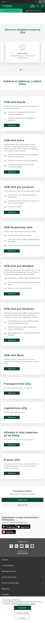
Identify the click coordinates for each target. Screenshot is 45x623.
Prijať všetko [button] (22, 608)
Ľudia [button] (4, 2)
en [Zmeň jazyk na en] (43, 2)
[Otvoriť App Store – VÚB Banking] (23, 527)
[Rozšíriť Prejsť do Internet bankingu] (11, 11)
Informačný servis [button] (9, 571)
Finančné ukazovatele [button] (10, 583)
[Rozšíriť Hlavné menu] (42, 6)
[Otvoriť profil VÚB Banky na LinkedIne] (16, 546)
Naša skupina (32, 6)
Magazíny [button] (5, 589)
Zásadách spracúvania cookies (26, 604)
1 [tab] (20, 69)
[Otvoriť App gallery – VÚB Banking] (9, 532)
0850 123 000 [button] (22, 505)
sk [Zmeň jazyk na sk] (40, 2)
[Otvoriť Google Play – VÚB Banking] (9, 527)
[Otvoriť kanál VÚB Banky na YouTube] (21, 546)
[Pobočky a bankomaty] (36, 1)
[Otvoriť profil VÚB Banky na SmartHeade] (32, 546)
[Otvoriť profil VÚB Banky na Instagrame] (27, 546)
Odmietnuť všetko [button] (22, 613)
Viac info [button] (22, 618)
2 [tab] (22, 69)
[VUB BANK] (7, 6)
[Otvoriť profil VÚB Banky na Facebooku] (11, 546)
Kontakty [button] (5, 594)
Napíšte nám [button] (22, 500)
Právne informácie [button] (9, 577)
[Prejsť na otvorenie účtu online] (34, 11)
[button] (37, 6)
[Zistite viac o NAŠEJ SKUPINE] (22, 553)
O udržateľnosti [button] (8, 565)
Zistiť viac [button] (11, 125)
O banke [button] (5, 560)
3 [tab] (24, 69)
